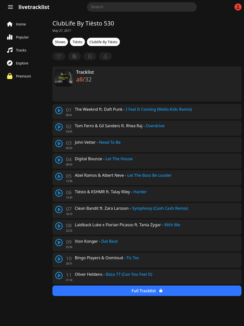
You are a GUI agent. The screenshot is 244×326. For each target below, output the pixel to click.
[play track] (59, 110)
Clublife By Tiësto (103, 42)
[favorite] (58, 56)
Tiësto (77, 42)
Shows (60, 42)
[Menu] (10, 7)
